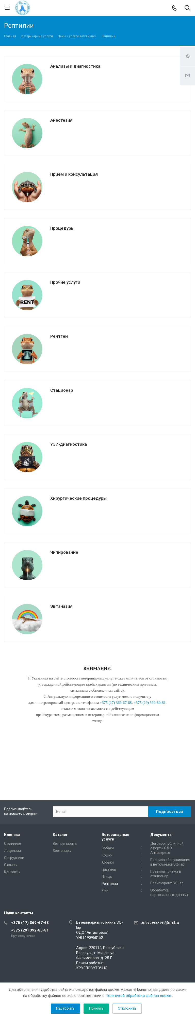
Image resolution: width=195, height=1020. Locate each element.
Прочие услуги (65, 282)
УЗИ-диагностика (68, 444)
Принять (96, 1008)
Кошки (107, 855)
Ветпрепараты (65, 844)
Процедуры (62, 228)
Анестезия (61, 120)
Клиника (12, 834)
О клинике (12, 844)
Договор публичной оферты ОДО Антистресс (167, 848)
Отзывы (10, 865)
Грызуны (109, 869)
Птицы (107, 876)
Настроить (65, 1008)
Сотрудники (14, 858)
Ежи (105, 891)
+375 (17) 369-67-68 (30, 922)
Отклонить (127, 1008)
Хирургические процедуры (78, 498)
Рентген (59, 336)
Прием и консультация (74, 174)
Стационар (61, 390)
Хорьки (108, 862)
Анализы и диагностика (75, 66)
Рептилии (110, 884)
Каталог (60, 834)
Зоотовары (62, 851)
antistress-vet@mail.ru (160, 922)
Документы (161, 834)
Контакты (12, 872)
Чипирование (64, 552)
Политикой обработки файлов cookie (138, 995)
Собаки (108, 848)
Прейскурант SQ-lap (167, 883)
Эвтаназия (61, 606)
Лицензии (12, 851)
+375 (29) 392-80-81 (30, 930)
